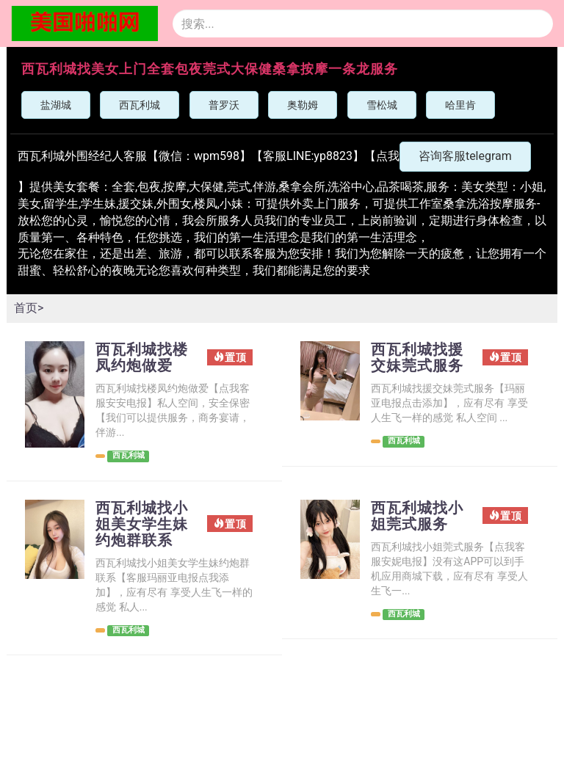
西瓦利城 (139, 105)
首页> (28, 308)
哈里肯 (460, 105)
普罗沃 (224, 105)
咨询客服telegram (465, 156)
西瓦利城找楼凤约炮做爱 (141, 357)
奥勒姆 (302, 105)
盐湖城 (55, 105)
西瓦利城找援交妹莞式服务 (417, 357)
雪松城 (381, 105)
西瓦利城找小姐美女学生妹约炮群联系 (141, 524)
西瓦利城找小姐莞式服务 (417, 516)
